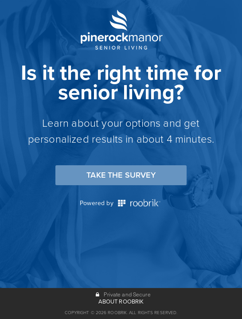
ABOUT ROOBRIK (121, 301)
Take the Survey (121, 175)
